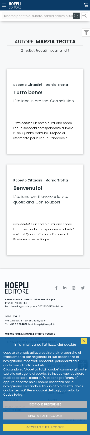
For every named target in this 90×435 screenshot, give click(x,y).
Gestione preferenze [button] (45, 404)
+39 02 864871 (18, 324)
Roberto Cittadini (27, 85)
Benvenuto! (27, 188)
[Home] (37, 5)
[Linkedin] (64, 288)
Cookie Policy (12, 394)
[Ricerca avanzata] (84, 16)
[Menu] (4, 5)
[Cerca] (76, 16)
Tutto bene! (27, 92)
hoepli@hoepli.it (44, 324)
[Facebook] (56, 288)
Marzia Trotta (56, 85)
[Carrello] (85, 5)
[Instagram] (73, 288)
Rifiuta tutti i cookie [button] (45, 415)
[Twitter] (83, 288)
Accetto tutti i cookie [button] (45, 427)
